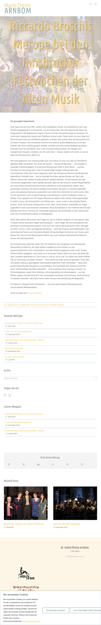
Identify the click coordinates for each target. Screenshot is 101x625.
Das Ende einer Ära (14, 348)
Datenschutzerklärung (31, 621)
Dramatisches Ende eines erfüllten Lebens (24, 340)
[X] (23, 464)
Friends (53, 305)
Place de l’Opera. (35, 293)
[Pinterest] (67, 464)
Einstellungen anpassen (55, 610)
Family (46, 305)
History (60, 305)
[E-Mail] (82, 464)
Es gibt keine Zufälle (14, 357)
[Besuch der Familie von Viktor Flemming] (26, 488)
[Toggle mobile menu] (95, 4)
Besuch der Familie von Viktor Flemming (23, 323)
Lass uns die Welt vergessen (18, 331)
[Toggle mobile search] (90, 4)
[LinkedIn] (38, 464)
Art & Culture (36, 305)
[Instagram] (9, 395)
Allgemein (24, 305)
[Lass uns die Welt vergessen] (75, 488)
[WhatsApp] (53, 464)
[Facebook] (5, 395)
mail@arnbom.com (75, 556)
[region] (50, 608)
